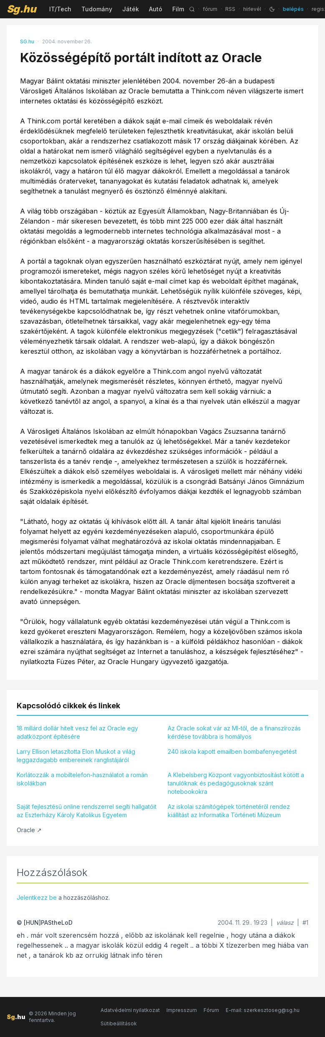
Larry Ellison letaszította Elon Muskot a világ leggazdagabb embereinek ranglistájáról (76, 755)
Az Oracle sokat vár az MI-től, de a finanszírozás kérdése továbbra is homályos (234, 732)
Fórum (211, 1010)
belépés (293, 9)
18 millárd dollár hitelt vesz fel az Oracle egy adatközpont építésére (77, 732)
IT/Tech (60, 9)
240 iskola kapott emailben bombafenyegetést (232, 751)
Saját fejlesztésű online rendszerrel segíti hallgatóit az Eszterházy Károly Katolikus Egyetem (86, 810)
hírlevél (252, 9)
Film (178, 9)
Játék (130, 9)
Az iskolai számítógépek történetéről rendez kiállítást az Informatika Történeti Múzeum (229, 810)
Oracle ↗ (29, 829)
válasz (285, 922)
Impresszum (181, 1010)
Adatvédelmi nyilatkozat (130, 1010)
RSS (230, 9)
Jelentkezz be (37, 897)
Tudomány (96, 9)
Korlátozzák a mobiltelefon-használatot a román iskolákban (82, 779)
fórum (210, 9)
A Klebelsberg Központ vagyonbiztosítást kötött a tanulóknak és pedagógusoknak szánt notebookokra (236, 783)
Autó (155, 9)
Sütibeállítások (119, 1023)
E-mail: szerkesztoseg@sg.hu (263, 1010)
